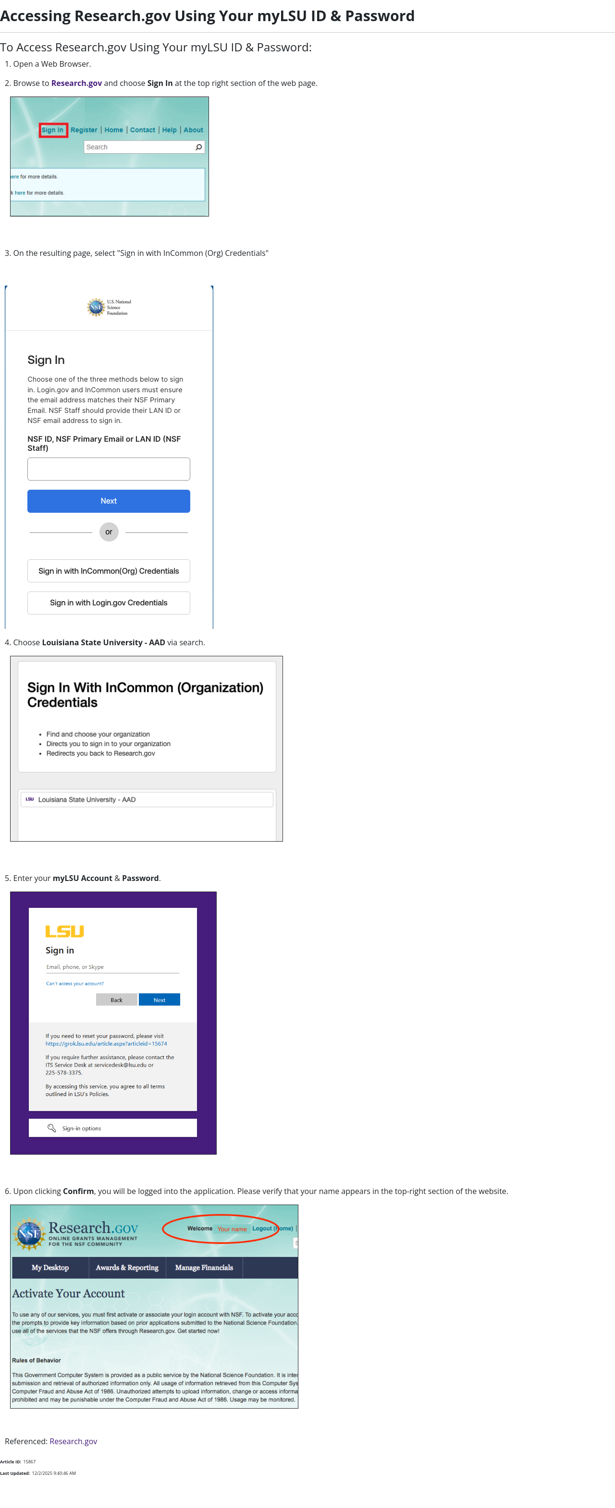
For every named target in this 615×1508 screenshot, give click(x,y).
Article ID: (10, 1462)
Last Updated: (15, 1473)
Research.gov (76, 83)
